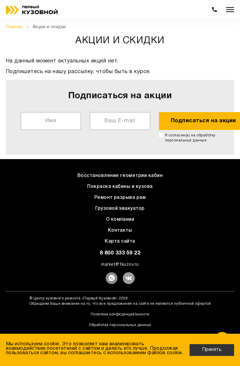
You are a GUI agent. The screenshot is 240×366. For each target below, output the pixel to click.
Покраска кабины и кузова (120, 187)
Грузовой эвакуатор (120, 209)
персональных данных (185, 140)
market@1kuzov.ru (120, 265)
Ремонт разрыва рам (120, 198)
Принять (212, 350)
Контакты (120, 230)
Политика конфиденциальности (120, 314)
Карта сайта (120, 241)
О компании (120, 219)
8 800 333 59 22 (120, 253)
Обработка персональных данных (120, 325)
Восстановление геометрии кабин (120, 176)
